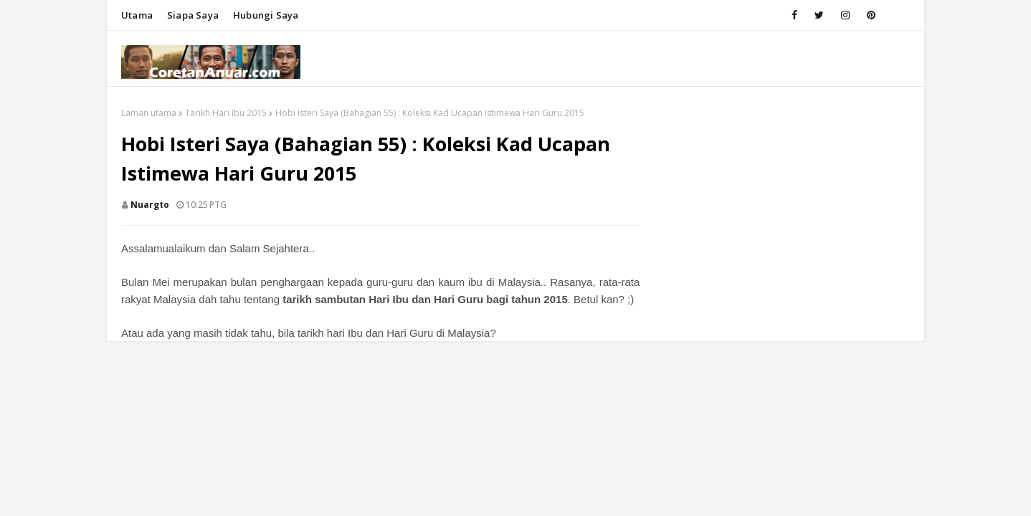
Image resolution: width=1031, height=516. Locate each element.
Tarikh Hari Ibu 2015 (226, 113)
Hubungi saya (265, 15)
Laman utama (148, 113)
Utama (137, 15)
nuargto (149, 205)
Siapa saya (193, 15)
